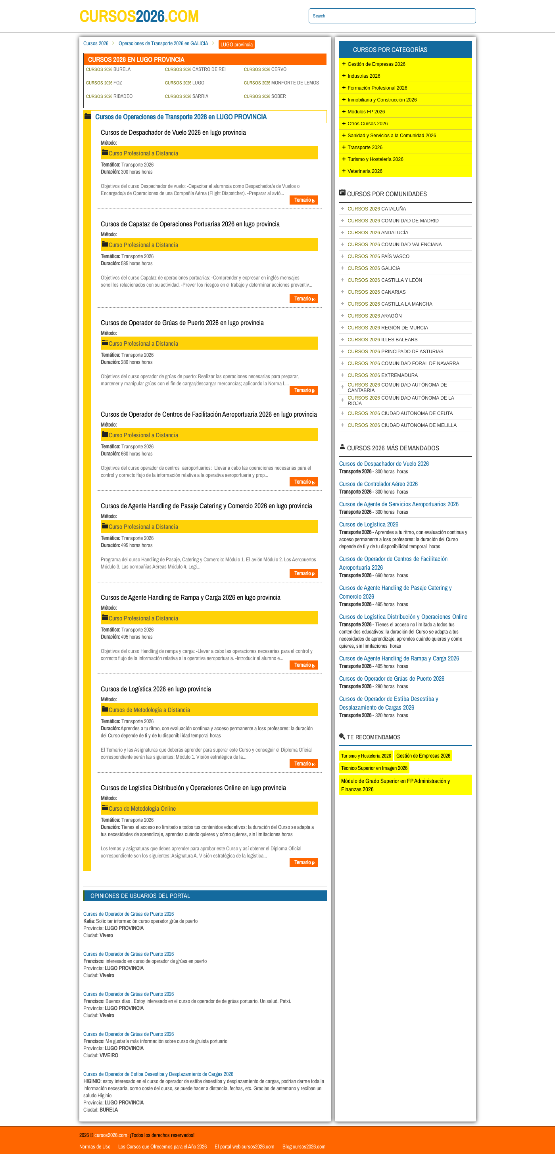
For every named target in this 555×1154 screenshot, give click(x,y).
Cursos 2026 (95, 43)
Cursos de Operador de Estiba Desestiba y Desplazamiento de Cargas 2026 (158, 1073)
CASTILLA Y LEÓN (385, 280)
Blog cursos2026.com (304, 1146)
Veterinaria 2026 (365, 171)
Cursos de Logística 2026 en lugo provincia (156, 689)
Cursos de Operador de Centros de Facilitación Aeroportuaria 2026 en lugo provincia (209, 414)
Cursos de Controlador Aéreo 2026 (378, 483)
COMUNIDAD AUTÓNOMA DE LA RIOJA (401, 400)
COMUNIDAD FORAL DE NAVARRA (403, 363)
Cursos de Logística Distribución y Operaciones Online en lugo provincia (193, 787)
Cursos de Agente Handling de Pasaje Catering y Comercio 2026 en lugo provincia (206, 506)
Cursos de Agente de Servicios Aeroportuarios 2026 (399, 503)
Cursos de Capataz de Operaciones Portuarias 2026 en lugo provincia (190, 224)
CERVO (265, 69)
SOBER (265, 96)
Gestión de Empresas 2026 (376, 64)
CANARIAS (377, 292)
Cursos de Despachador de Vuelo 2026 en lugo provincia (173, 132)
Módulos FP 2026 (366, 112)
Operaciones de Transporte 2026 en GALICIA (163, 43)
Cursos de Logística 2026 (368, 524)
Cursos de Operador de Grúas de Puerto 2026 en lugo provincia (182, 322)
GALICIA (374, 268)
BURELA (108, 69)
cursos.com (138, 16)
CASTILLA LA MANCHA (390, 304)
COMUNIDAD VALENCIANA (395, 244)
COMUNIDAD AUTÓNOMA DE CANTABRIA (397, 387)
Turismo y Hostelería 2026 (375, 159)
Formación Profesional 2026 (377, 88)
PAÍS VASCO (379, 256)
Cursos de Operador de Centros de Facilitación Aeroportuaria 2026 (393, 563)
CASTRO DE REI (195, 69)
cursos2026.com (110, 1135)
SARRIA (186, 96)
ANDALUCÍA (378, 232)
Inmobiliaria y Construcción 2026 (382, 100)
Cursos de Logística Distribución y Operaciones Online (403, 616)
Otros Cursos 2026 (368, 123)
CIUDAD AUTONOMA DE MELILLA (402, 425)
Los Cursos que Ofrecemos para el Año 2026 (162, 1146)
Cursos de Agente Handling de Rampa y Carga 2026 (399, 658)
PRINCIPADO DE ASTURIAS (396, 351)
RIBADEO (109, 96)
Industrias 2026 (364, 76)
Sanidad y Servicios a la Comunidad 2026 (392, 135)
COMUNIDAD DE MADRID (393, 221)
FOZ (104, 82)
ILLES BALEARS (383, 340)
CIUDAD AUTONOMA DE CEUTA (400, 413)
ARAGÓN (375, 316)
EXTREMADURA (383, 375)
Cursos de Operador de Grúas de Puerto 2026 (128, 913)
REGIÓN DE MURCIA (388, 328)
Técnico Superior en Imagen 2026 (374, 767)
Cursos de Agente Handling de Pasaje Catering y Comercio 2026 (395, 592)
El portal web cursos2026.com (245, 1146)
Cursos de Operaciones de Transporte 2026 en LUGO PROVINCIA (181, 117)
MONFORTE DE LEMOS (281, 82)
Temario (305, 199)
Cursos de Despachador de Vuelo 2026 (384, 463)
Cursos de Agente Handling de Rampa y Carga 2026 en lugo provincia (190, 597)
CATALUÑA (377, 209)
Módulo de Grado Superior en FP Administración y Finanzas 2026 (395, 785)
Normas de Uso (94, 1146)
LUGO (184, 82)
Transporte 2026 (365, 147)
